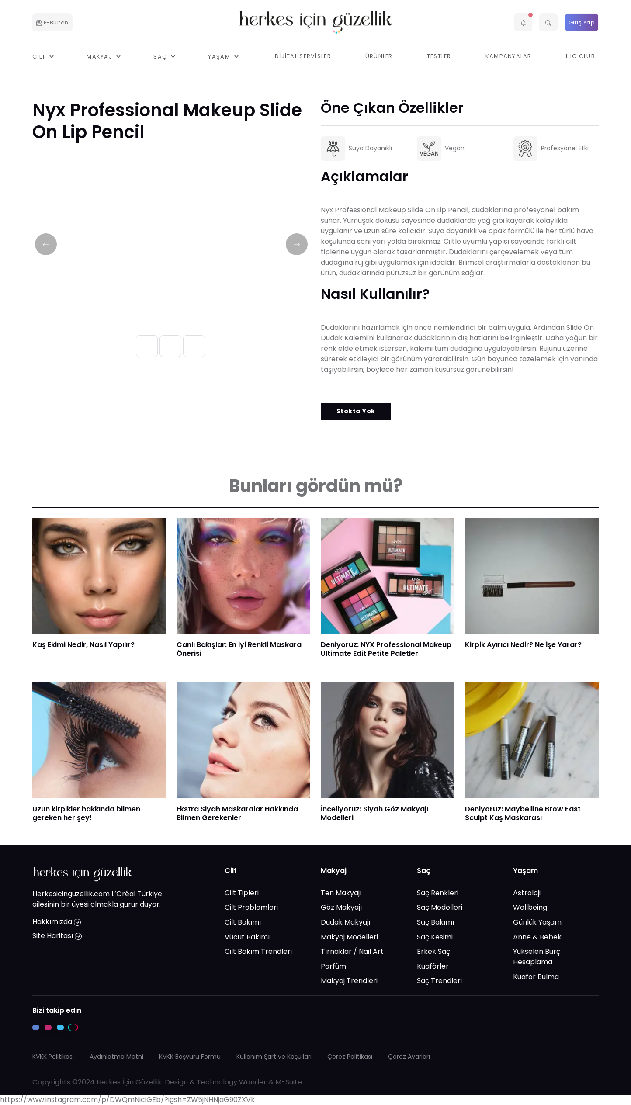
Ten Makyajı (341, 893)
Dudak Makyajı (345, 922)
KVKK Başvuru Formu (190, 1056)
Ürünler (379, 56)
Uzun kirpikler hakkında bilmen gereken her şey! (86, 813)
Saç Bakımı (435, 922)
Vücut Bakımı (247, 937)
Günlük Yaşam (537, 922)
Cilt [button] (39, 56)
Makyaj (334, 871)
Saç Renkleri (437, 893)
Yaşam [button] (220, 56)
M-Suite (288, 1082)
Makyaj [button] (100, 56)
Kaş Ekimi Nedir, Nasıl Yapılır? (83, 645)
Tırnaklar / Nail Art (352, 951)
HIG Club (580, 56)
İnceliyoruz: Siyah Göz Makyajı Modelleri (374, 813)
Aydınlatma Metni (116, 1056)
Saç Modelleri (439, 907)
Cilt (231, 871)
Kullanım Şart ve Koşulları (274, 1056)
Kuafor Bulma (536, 977)
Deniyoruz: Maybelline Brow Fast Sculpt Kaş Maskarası (523, 813)
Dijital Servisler (303, 56)
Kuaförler (433, 966)
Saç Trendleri (439, 981)
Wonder (253, 1082)
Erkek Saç (433, 951)
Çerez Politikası (349, 1056)
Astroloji (527, 893)
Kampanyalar (508, 56)
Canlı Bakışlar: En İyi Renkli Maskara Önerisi (239, 649)
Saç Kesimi (435, 937)
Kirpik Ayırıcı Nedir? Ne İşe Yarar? (523, 645)
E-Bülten (52, 22)
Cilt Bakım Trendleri (258, 951)
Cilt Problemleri (251, 907)
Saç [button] (161, 56)
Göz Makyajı (341, 907)
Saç (423, 871)
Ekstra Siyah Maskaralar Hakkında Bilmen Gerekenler (237, 813)
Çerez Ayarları (409, 1056)
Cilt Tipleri (242, 893)
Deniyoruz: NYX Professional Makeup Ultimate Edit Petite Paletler (386, 649)
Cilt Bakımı (243, 922)
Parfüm (333, 966)
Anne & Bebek (537, 937)
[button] (523, 22)
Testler (439, 56)
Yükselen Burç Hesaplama (536, 956)
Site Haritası (57, 936)
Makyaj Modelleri (349, 937)
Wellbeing (530, 907)
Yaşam (525, 871)
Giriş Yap (582, 22)
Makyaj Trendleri (349, 981)
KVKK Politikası (53, 1056)
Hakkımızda (56, 922)
